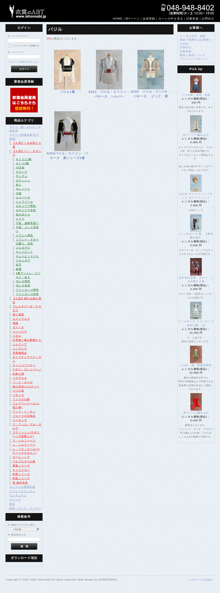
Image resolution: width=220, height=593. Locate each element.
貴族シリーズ (21, 465)
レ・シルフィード (24, 444)
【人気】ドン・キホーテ (27, 153)
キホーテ (21, 171)
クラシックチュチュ (22, 491)
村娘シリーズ (21, 478)
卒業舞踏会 (20, 352)
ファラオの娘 (21, 399)
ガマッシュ (23, 180)
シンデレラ (20, 348)
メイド (20, 218)
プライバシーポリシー (194, 58)
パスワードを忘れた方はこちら (23, 62)
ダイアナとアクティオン (27, 359)
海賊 (15, 323)
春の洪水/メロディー (26, 386)
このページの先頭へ (201, 579)
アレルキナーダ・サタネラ (27, 308)
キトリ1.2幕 (24, 159)
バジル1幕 (67, 92)
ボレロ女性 (23, 285)
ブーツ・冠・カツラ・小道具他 (25, 128)
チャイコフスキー (24, 365)
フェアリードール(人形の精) (26, 405)
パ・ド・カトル (23, 382)
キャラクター (21, 469)
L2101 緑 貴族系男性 (197, 365)
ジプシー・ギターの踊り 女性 (27, 241)
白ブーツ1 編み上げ (196, 134)
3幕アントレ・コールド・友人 (28, 275)
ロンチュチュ (18, 495)
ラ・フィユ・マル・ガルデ (27, 426)
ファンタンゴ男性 (27, 289)
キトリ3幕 (22, 163)
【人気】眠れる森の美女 (27, 300)
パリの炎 (18, 390)
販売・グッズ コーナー (25, 508)
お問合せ (185, 47)
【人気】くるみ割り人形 (27, 144)
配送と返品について (193, 55)
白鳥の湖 (18, 373)
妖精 (18, 269)
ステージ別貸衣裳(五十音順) (24, 136)
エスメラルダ (21, 318)
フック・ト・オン (24, 411)
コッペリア (20, 331)
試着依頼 (185, 51)
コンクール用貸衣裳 (22, 486)
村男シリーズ (21, 474)
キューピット (24, 251)
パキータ (18, 395)
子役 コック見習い (27, 229)
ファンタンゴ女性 (27, 294)
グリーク (15, 499)
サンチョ (21, 176)
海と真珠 (18, 314)
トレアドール (24, 201)
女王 (18, 264)
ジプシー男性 (24, 235)
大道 (18, 193)
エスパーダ (23, 197)
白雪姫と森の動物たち (27, 339)
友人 (18, 184)
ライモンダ (20, 420)
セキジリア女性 (26, 210)
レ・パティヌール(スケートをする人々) (26, 451)
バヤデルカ (20, 377)
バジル (20, 167)
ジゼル (17, 335)
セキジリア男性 (26, 205)
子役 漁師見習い (27, 223)
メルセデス (23, 247)
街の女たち (23, 214)
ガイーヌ (18, 327)
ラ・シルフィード (24, 440)
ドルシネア (23, 260)
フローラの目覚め (24, 415)
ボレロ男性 (23, 281)
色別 (12, 504)
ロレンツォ (23, 188)
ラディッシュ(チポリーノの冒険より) (26, 434)
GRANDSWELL (108, 579)
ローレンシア (21, 457)
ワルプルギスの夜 (24, 461)
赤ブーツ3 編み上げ (196, 412)
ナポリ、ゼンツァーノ (27, 369)
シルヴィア (20, 344)
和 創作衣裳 (20, 482)
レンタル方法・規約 (193, 35)
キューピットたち (27, 256)
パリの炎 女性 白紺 (196, 94)
